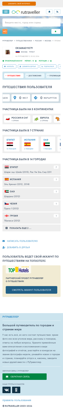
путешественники (24, 41)
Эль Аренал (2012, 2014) (16, 184)
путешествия (13, 75)
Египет (14, 167)
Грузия (14, 215)
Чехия (13, 203)
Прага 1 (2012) (11, 208)
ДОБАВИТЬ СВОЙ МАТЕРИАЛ (19, 3)
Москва (48, 41)
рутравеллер (7, 41)
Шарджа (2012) (12, 196)
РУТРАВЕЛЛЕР (10, 317)
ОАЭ (12, 191)
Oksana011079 (24, 48)
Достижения (34, 75)
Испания (15, 179)
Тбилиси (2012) (12, 220)
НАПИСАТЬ (9, 66)
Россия (38, 41)
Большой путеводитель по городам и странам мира (28, 327)
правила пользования (16, 400)
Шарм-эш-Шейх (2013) (16, 171)
